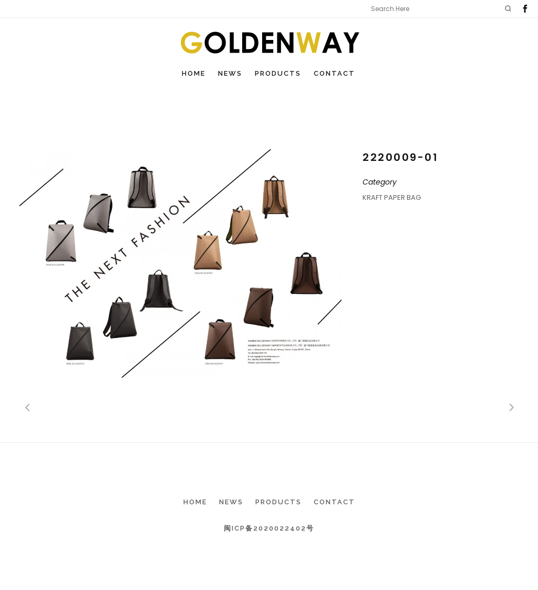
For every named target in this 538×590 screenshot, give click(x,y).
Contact (334, 502)
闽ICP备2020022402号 (269, 528)
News (231, 502)
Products (278, 502)
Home (195, 502)
